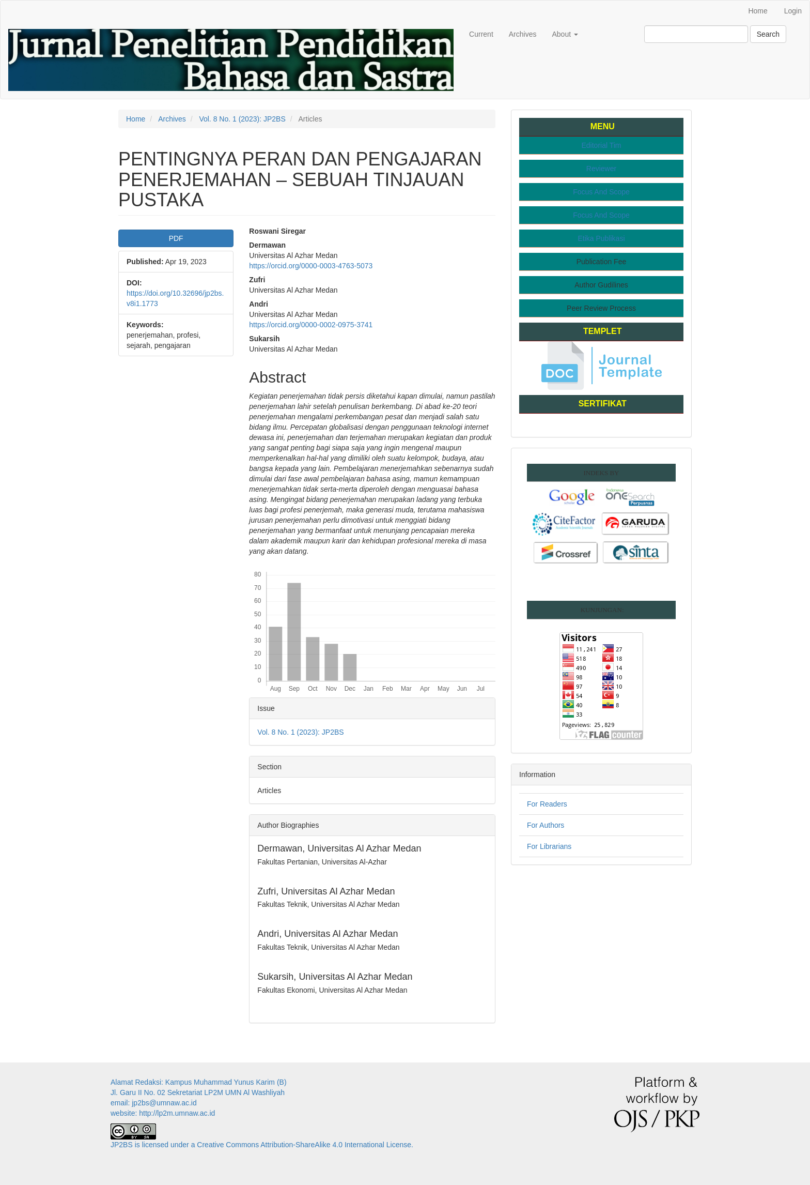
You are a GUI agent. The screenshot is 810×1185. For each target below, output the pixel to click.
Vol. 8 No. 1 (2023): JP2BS (242, 119)
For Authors (545, 825)
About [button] (565, 34)
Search (768, 34)
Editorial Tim (601, 145)
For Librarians (549, 846)
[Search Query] (696, 34)
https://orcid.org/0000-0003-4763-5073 (310, 266)
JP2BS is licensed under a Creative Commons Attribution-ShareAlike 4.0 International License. (262, 1145)
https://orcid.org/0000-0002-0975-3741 (310, 325)
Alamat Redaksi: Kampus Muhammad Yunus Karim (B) (199, 1082)
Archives (523, 34)
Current (481, 34)
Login (793, 11)
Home (757, 11)
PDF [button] (176, 238)
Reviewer (601, 168)
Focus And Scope (601, 192)
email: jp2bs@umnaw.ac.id (154, 1103)
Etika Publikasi (601, 238)
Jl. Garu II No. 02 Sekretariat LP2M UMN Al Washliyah (198, 1092)
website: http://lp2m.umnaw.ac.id (163, 1113)
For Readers (547, 804)
